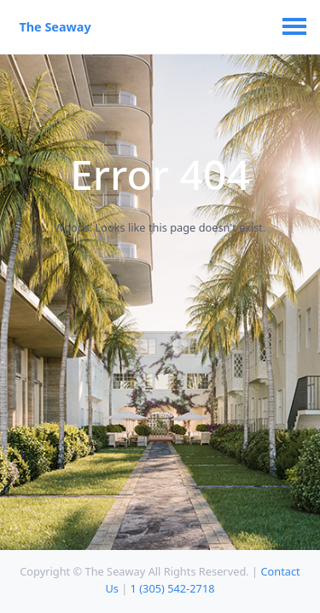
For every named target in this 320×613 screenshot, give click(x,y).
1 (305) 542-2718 (173, 588)
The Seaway (54, 27)
